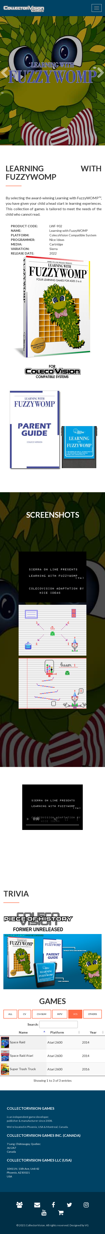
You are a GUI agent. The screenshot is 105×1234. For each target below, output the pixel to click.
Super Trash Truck (23, 1069)
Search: (52, 1024)
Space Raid (17, 1042)
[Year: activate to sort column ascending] (93, 1032)
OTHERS (92, 1014)
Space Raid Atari (21, 1055)
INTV (59, 1014)
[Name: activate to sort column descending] (23, 1032)
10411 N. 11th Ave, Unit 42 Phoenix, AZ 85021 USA (23, 1172)
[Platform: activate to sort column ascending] (63, 1032)
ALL (10, 1014)
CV (24, 1014)
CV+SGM (41, 1014)
